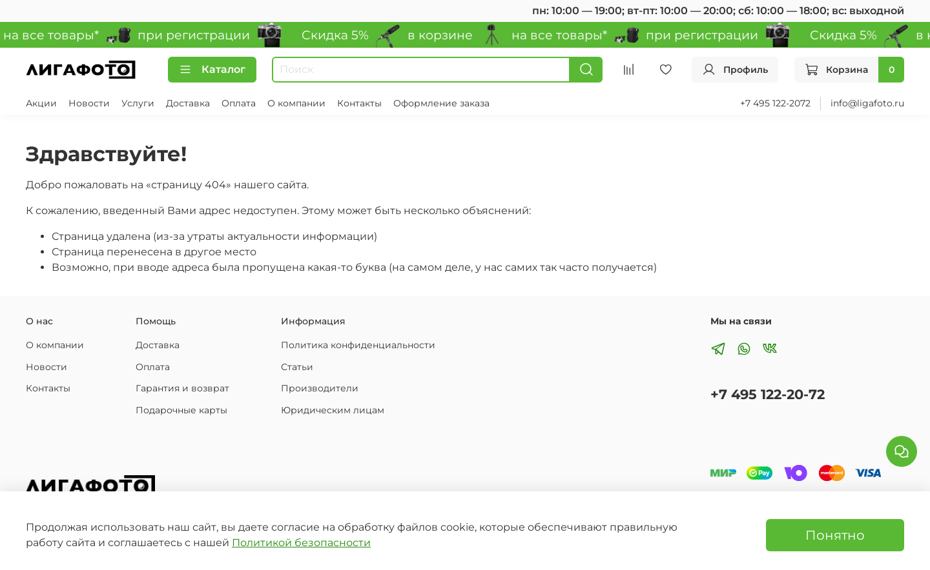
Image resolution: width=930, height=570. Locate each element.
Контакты (359, 103)
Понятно (835, 535)
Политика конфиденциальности (358, 345)
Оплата (239, 103)
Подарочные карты (181, 410)
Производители (319, 388)
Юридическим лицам (332, 410)
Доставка (188, 103)
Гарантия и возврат (182, 388)
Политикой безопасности (301, 542)
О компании (296, 103)
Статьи (297, 367)
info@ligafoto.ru (867, 103)
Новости (89, 103)
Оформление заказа (441, 103)
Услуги (137, 103)
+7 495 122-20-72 (767, 394)
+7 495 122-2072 (775, 103)
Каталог (212, 69)
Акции (41, 103)
